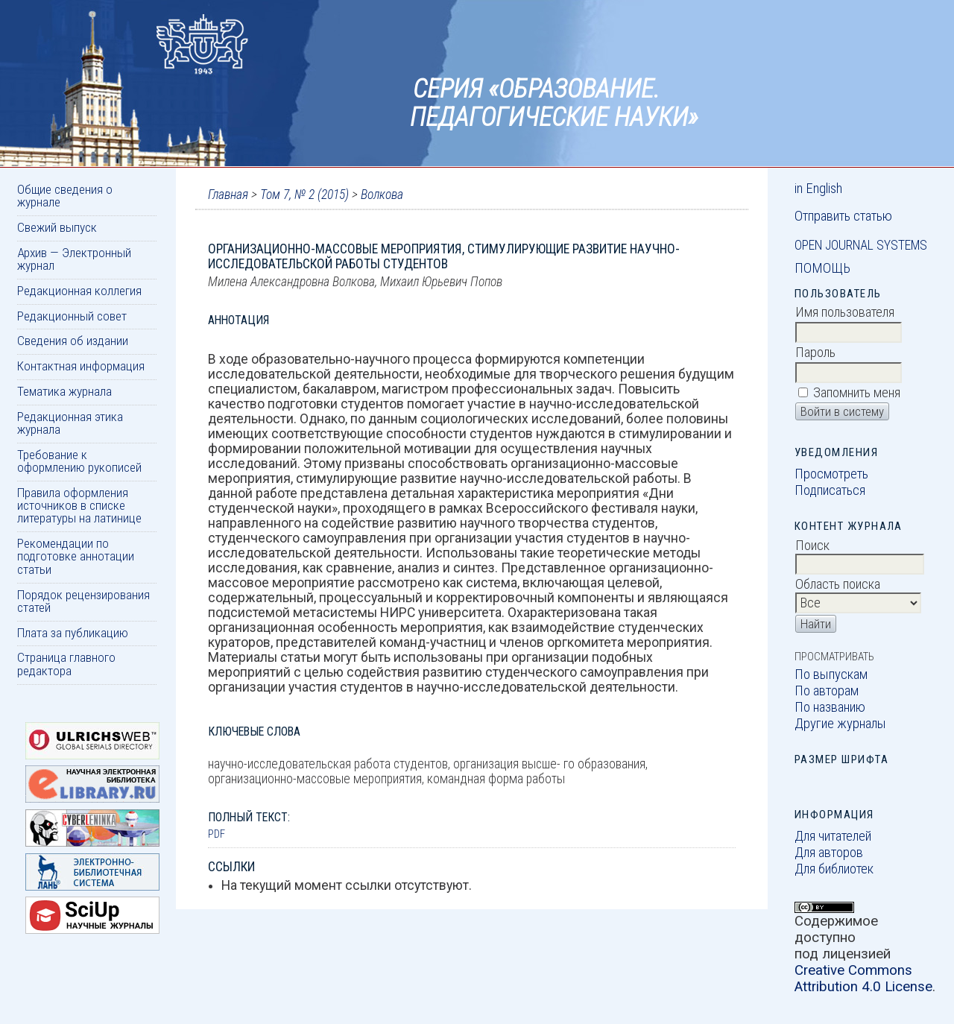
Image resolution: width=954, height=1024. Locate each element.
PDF (216, 834)
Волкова (382, 194)
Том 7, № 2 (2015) (304, 194)
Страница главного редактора (66, 663)
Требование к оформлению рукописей (79, 461)
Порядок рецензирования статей (83, 601)
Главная (228, 194)
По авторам (827, 691)
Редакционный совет (72, 316)
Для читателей (833, 836)
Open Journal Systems (861, 245)
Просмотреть (831, 474)
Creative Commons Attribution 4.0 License (863, 978)
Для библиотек (834, 869)
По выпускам (831, 674)
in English (818, 188)
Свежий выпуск (57, 227)
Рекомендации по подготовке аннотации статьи (75, 556)
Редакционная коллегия (79, 290)
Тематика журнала (64, 391)
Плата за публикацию (72, 632)
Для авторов (829, 852)
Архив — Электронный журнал (74, 259)
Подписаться (830, 490)
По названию (830, 707)
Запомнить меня (856, 393)
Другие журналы (840, 723)
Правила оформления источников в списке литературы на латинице (79, 505)
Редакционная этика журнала (70, 423)
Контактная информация (81, 365)
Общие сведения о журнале (65, 195)
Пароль (815, 352)
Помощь (822, 268)
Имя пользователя (844, 312)
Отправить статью (843, 216)
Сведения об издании (72, 340)
